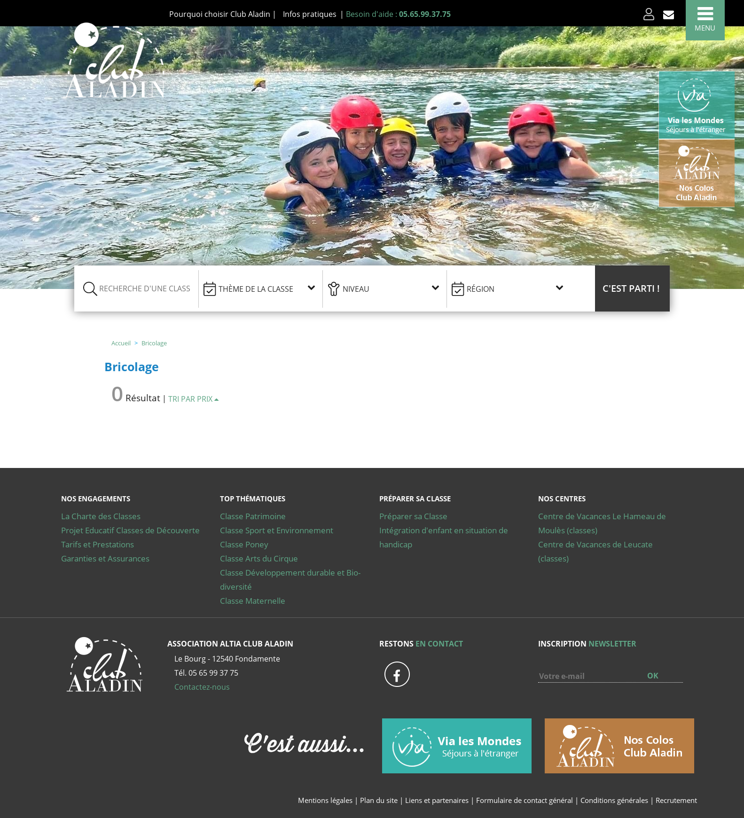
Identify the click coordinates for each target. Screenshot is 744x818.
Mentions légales (325, 800)
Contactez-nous (202, 687)
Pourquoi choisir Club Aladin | (222, 14)
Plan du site (379, 800)
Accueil (121, 343)
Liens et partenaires (437, 800)
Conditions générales (614, 800)
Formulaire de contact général (524, 800)
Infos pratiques (310, 14)
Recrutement (676, 800)
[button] (632, 288)
